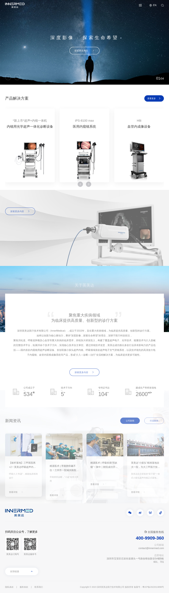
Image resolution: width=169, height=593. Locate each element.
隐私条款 (9, 587)
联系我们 (38, 587)
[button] (8, 77)
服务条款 (24, 587)
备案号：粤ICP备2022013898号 (149, 587)
